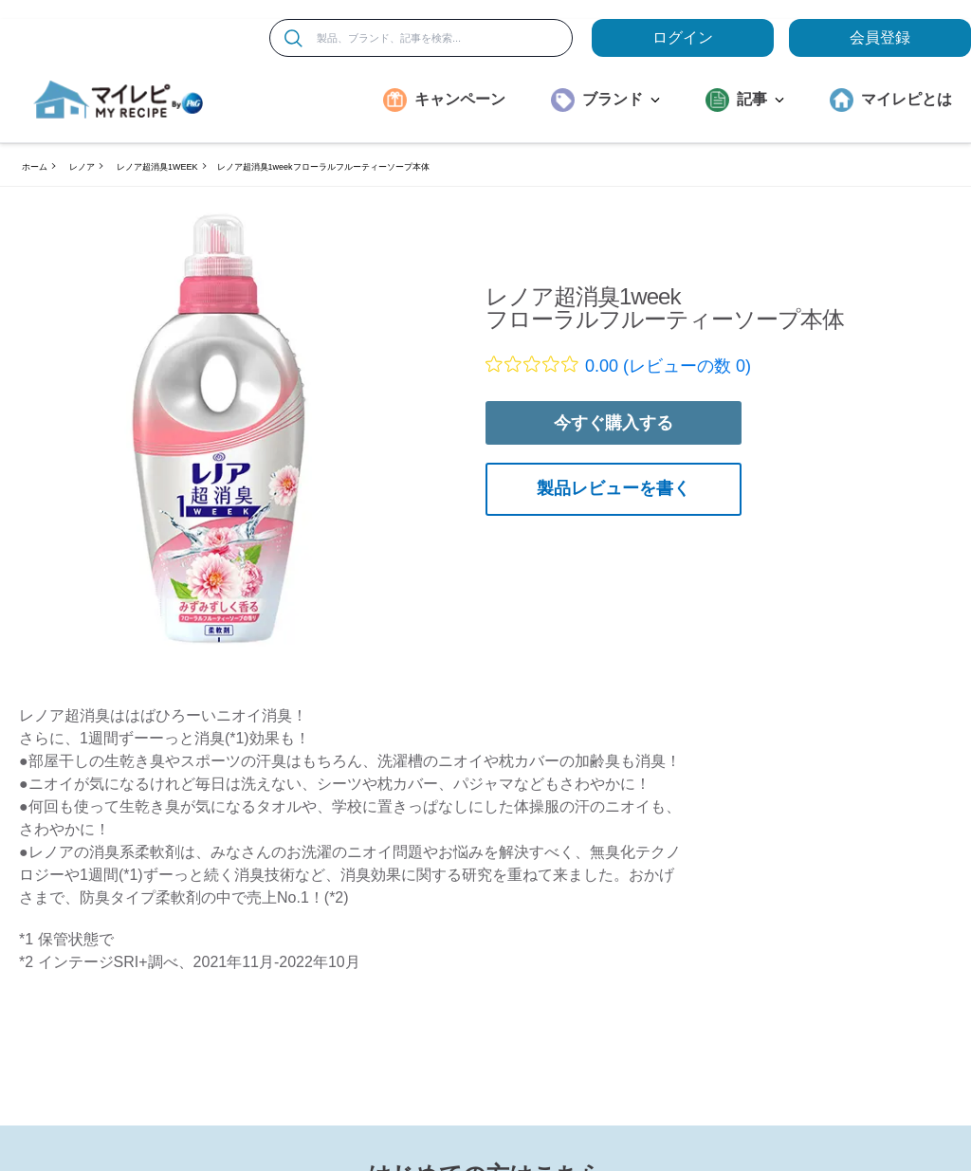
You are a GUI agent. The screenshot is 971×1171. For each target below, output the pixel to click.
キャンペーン (459, 99)
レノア (82, 167)
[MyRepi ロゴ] (118, 99)
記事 (760, 99)
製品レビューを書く (613, 488)
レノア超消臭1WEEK (157, 167)
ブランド (621, 99)
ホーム (34, 167)
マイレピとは (906, 99)
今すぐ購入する (613, 422)
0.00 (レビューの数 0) (668, 366)
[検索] (293, 38)
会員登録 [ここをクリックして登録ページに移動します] (880, 37)
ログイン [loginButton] (682, 37)
